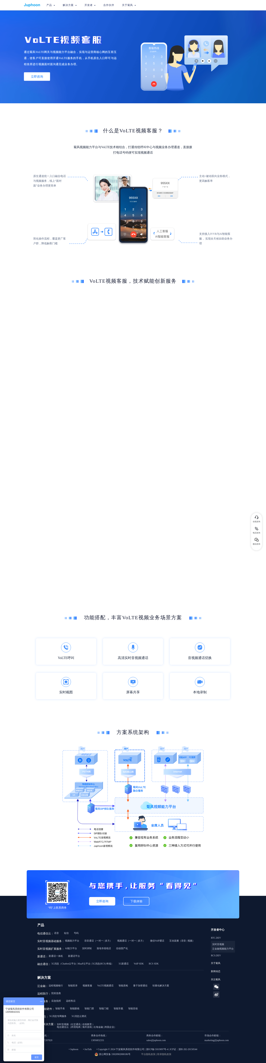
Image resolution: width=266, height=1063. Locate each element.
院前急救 (56, 993)
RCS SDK (154, 963)
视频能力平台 (72, 940)
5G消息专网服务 (57, 1016)
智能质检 (123, 985)
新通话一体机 (56, 956)
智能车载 (118, 1008)
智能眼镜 (74, 1008)
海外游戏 (87, 1027)
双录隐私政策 (164, 1054)
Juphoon (74, 1049)
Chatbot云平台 (68, 963)
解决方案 (70, 5)
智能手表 (60, 1008)
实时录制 (87, 948)
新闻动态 (215, 971)
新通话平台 (74, 956)
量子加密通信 (140, 985)
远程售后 (70, 1001)
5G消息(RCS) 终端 (101, 963)
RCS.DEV (216, 955)
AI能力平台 (71, 948)
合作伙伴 (108, 5)
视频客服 (87, 985)
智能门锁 (104, 1008)
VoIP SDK (139, 963)
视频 (190, 940)
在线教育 (87, 1024)
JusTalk (88, 1049)
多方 (107, 940)
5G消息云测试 (79, 1016)
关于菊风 (129, 5)
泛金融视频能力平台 (223, 948)
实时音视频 (218, 944)
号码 (76, 933)
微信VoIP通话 (157, 940)
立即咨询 (37, 76)
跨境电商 (76, 1027)
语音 (56, 933)
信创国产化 (122, 948)
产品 (50, 5)
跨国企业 (109, 1027)
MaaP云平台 (84, 963)
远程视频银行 (56, 985)
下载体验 (136, 901)
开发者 (90, 5)
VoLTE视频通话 (105, 985)
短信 (66, 933)
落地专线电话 (104, 948)
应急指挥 (56, 1001)
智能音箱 (133, 1008)
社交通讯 (76, 1024)
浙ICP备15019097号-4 (157, 1049)
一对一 (99, 940)
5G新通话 (124, 963)
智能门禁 (89, 1008)
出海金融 (98, 1027)
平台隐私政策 (148, 1054)
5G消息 (55, 963)
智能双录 (73, 985)
